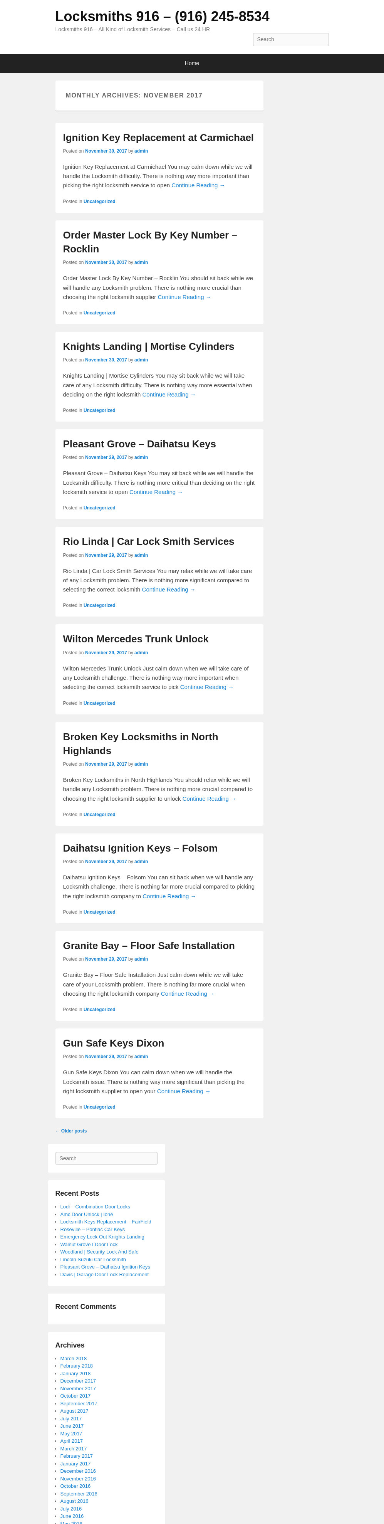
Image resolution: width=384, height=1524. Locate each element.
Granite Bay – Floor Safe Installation (149, 945)
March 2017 (73, 1449)
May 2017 (71, 1434)
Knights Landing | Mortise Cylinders (149, 346)
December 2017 (78, 1381)
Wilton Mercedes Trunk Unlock (136, 639)
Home (192, 63)
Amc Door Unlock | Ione (86, 1214)
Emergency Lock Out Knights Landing (102, 1237)
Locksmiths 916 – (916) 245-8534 (162, 16)
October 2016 (75, 1486)
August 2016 (74, 1501)
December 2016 (78, 1471)
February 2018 (76, 1366)
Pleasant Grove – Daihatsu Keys (139, 444)
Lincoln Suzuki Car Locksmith (93, 1259)
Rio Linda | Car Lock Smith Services (149, 541)
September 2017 (78, 1403)
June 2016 (72, 1516)
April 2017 (71, 1441)
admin (141, 151)
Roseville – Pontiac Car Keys (92, 1229)
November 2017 (78, 1388)
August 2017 (74, 1411)
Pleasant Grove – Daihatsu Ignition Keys (105, 1267)
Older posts (71, 1131)
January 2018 (75, 1373)
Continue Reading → (198, 185)
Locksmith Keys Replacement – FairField (105, 1222)
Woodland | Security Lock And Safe (99, 1252)
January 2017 (75, 1464)
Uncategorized (100, 201)
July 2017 (71, 1419)
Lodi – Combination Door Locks (95, 1207)
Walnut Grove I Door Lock (89, 1244)
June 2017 (72, 1426)
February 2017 (76, 1456)
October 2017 (75, 1396)
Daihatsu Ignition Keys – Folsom (140, 848)
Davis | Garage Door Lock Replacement (104, 1274)
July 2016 (71, 1509)
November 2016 (78, 1479)
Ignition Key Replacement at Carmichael (158, 137)
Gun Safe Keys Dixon (113, 1043)
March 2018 (73, 1358)
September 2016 (78, 1494)
